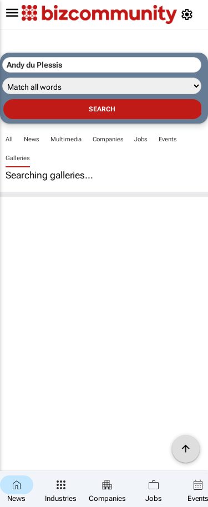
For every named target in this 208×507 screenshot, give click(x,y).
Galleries (18, 158)
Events (167, 139)
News (32, 139)
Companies (108, 139)
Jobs (141, 139)
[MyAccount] (188, 14)
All (9, 139)
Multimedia (66, 139)
